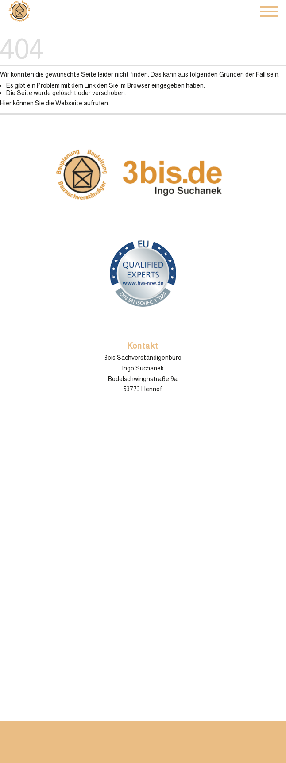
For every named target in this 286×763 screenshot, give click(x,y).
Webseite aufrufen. (82, 103)
